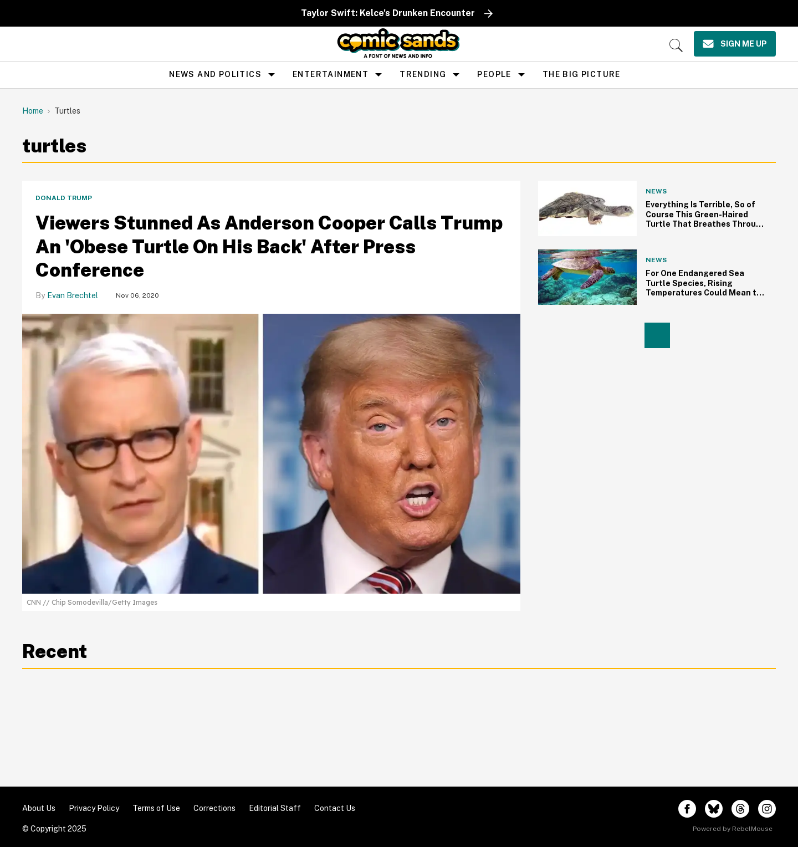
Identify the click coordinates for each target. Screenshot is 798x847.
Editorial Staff (275, 808)
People (494, 74)
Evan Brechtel (72, 295)
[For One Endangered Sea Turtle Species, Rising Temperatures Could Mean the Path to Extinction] (587, 277)
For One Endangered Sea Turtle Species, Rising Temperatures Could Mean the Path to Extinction (706, 288)
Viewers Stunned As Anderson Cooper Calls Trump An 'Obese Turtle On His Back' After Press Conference (269, 246)
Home (32, 110)
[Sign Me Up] (735, 44)
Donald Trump (63, 198)
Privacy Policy (94, 808)
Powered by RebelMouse (733, 829)
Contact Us (334, 808)
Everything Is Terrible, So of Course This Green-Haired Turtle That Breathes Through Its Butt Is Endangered (706, 219)
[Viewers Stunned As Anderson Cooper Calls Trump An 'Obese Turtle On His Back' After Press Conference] (271, 453)
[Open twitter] (714, 809)
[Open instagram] (767, 809)
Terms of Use (156, 808)
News (656, 191)
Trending (423, 74)
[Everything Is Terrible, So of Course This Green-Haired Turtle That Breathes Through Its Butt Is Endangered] (587, 208)
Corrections (214, 808)
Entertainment (331, 74)
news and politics (215, 74)
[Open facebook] (687, 809)
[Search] (676, 45)
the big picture (582, 74)
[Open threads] (740, 809)
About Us (38, 808)
